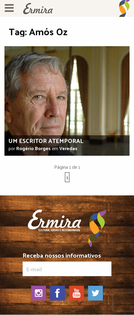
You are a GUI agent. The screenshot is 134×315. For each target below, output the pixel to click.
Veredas (68, 148)
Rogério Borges (33, 148)
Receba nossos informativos (67, 264)
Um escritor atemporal (45, 140)
